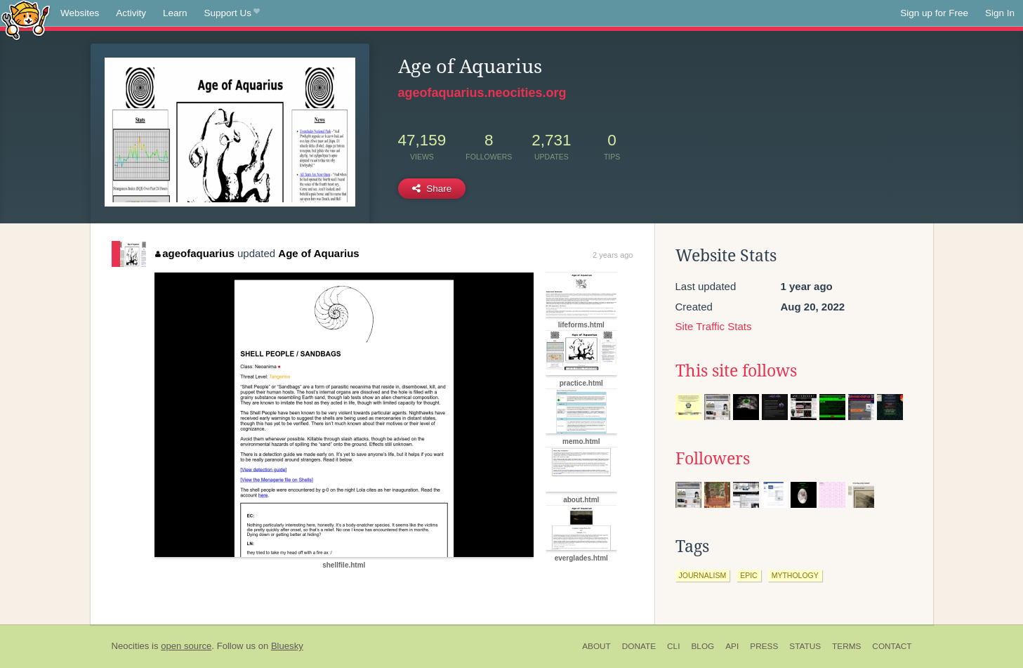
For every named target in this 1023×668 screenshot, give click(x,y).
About (596, 646)
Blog (702, 646)
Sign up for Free (934, 13)
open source (186, 646)
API (732, 646)
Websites (79, 13)
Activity (131, 13)
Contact (891, 646)
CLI (673, 646)
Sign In (1000, 13)
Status (805, 646)
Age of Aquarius (318, 253)
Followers (712, 459)
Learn (175, 13)
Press (764, 646)
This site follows (736, 371)
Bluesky (287, 646)
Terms (846, 646)
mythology (795, 575)
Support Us (232, 13)
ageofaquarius (195, 253)
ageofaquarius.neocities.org (482, 93)
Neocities (131, 646)
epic (749, 575)
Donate (639, 646)
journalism (703, 575)
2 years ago (613, 255)
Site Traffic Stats (713, 326)
